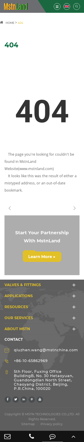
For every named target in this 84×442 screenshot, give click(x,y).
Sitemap (28, 424)
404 (20, 22)
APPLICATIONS (18, 296)
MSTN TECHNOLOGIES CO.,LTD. (50, 414)
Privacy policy (52, 424)
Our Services (18, 318)
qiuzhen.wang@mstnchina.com (46, 350)
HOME (10, 22)
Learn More (41, 256)
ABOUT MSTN (17, 329)
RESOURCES (16, 307)
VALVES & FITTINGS (22, 285)
